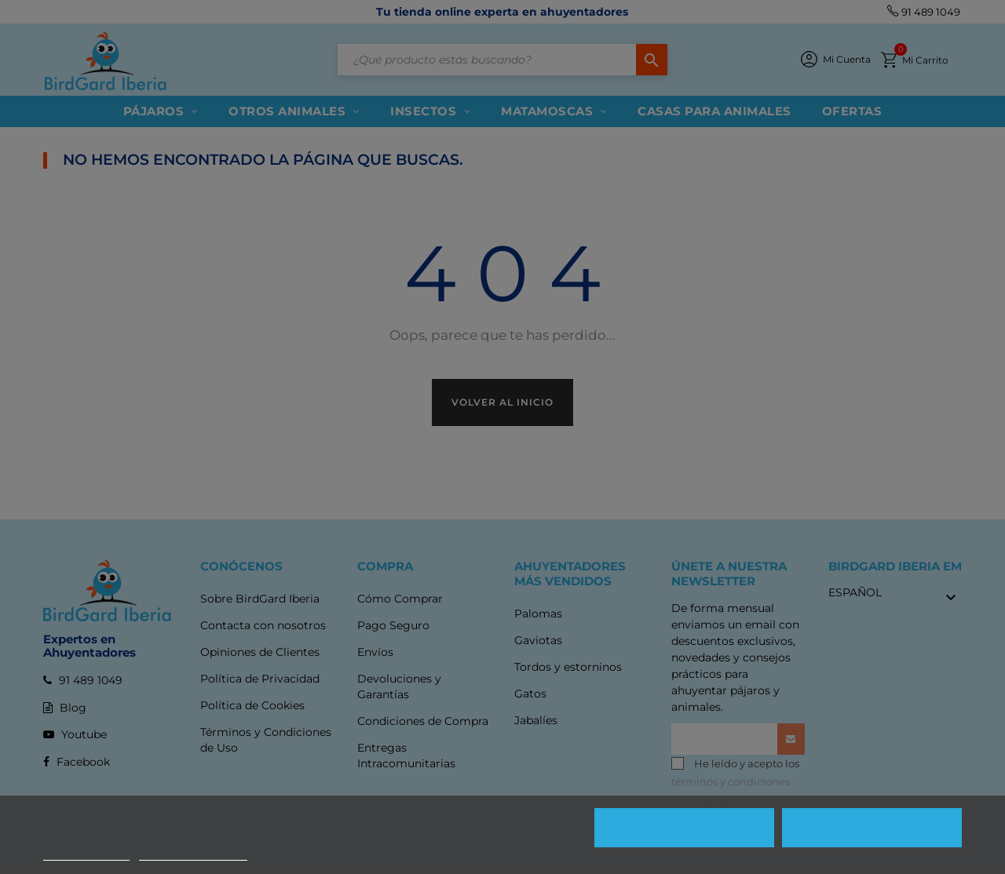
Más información (86, 853)
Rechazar (684, 828)
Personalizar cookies (193, 853)
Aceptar (872, 828)
